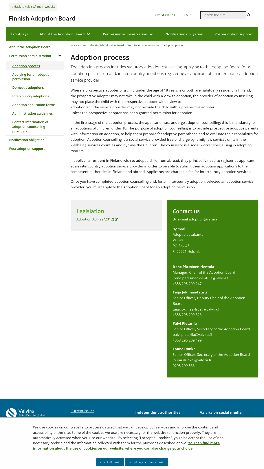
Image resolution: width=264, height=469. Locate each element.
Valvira (75, 45)
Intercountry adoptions (30, 96)
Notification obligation (27, 140)
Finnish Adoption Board (42, 18)
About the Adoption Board (30, 47)
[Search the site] (249, 15)
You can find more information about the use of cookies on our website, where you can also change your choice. (126, 445)
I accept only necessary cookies (146, 462)
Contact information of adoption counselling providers (30, 126)
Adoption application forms (34, 105)
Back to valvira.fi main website (35, 7)
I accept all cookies (110, 462)
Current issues (163, 14)
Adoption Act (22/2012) (97, 219)
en (84, 45)
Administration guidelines (32, 113)
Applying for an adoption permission (32, 76)
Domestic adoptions (28, 87)
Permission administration (30, 56)
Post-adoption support (27, 148)
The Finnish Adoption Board (106, 45)
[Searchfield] (223, 15)
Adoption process (26, 66)
